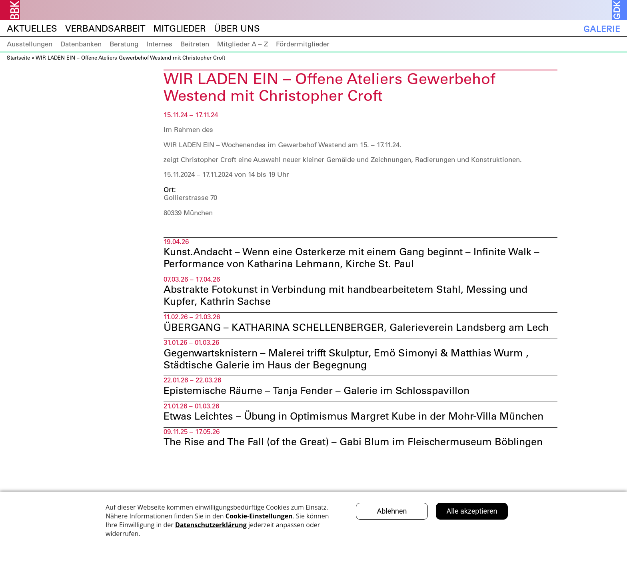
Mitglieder (179, 28)
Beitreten (194, 44)
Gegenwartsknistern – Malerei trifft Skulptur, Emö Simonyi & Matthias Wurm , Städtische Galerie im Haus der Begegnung (352, 375)
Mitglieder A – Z (242, 44)
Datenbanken (81, 44)
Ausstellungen (29, 44)
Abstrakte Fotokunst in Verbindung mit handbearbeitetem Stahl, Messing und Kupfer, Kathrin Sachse (352, 297)
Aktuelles (32, 28)
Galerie (601, 29)
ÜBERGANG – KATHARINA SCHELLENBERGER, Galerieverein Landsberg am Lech (349, 336)
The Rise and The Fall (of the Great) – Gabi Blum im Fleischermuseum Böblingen (359, 460)
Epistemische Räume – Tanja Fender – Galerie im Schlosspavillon (321, 408)
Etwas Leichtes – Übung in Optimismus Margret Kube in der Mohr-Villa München (360, 434)
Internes (159, 44)
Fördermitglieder (302, 44)
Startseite (18, 57)
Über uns (237, 28)
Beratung (124, 44)
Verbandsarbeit (105, 28)
